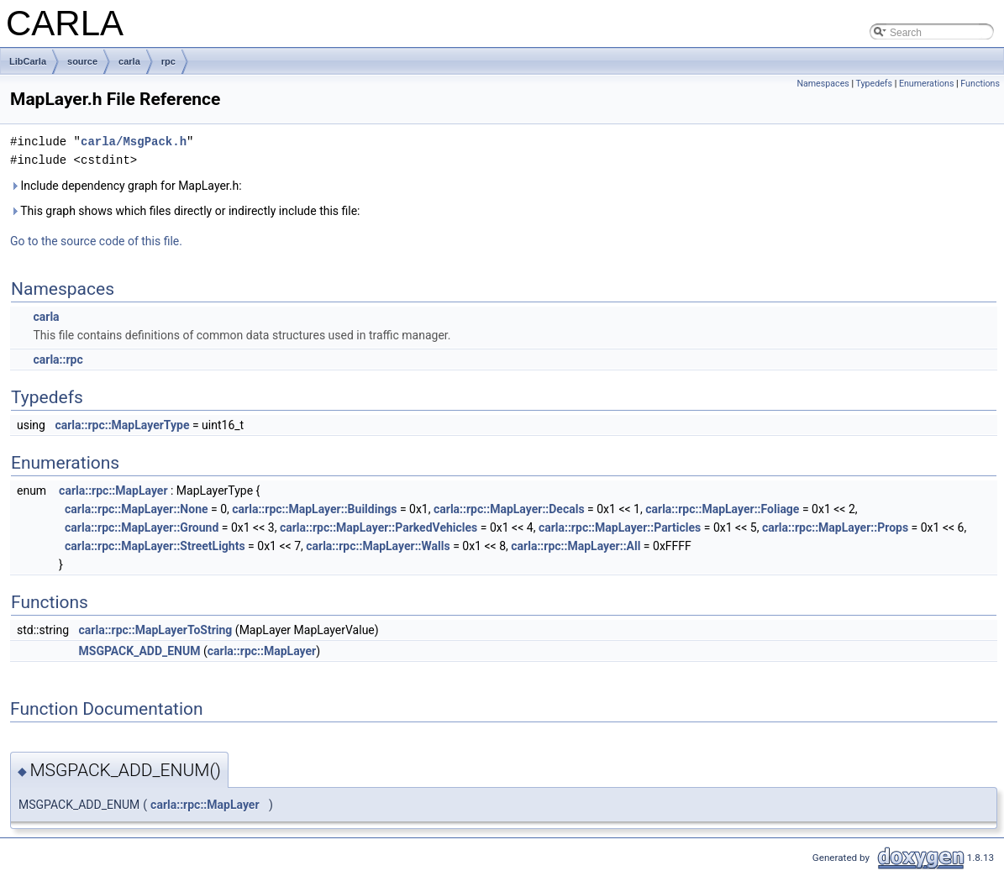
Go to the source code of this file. (96, 241)
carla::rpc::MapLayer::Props (835, 527)
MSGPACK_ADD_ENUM (140, 651)
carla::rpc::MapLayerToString (156, 630)
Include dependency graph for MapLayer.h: (126, 185)
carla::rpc (57, 359)
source (82, 61)
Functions (980, 83)
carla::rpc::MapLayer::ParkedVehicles (378, 527)
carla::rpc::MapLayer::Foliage (722, 509)
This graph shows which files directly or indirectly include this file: (185, 211)
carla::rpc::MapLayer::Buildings (314, 509)
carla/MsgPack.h (134, 142)
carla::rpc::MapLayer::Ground (141, 527)
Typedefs (873, 83)
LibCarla (27, 61)
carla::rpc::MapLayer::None (136, 509)
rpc (168, 61)
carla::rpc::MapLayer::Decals (509, 509)
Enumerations (926, 83)
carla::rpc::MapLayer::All (575, 546)
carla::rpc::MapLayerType (122, 425)
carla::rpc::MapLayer (113, 490)
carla (129, 61)
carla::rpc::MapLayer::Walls (377, 546)
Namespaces (822, 83)
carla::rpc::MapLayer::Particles (620, 527)
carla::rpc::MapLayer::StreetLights (155, 546)
